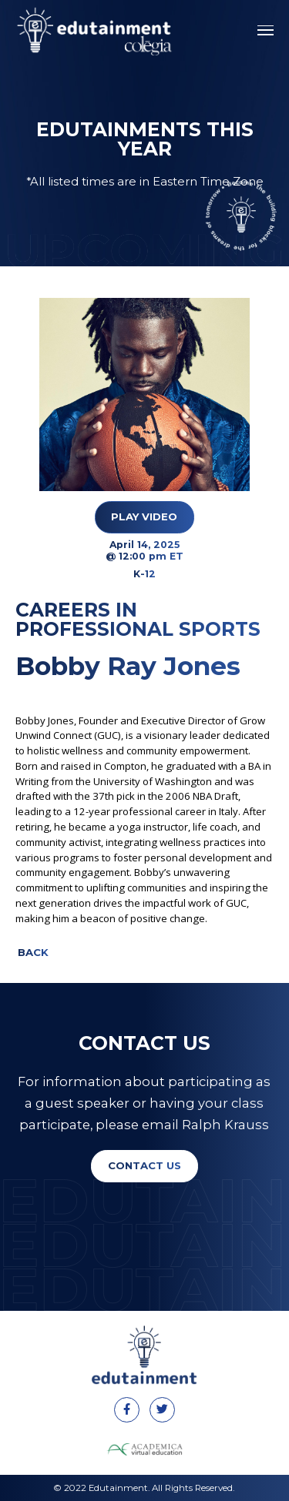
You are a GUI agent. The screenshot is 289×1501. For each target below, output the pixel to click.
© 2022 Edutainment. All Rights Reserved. (144, 1488)
